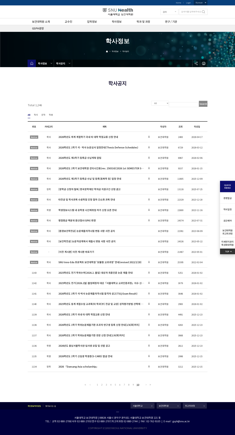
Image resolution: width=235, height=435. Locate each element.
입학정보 (92, 21)
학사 (36, 114)
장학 (43, 114)
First (85, 384)
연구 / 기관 (171, 21)
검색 (165, 11)
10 (138, 384)
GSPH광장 (38, 28)
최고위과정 (190, 405)
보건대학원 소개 (41, 21)
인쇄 (203, 63)
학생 (51, 114)
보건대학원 (164, 405)
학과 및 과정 (143, 21)
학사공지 (125, 51)
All (29, 114)
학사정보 (117, 21)
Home (178, 2)
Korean (199, 2)
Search (203, 103)
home (32, 63)
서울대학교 (138, 405)
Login (188, 2)
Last (150, 384)
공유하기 (196, 63)
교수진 (68, 21)
